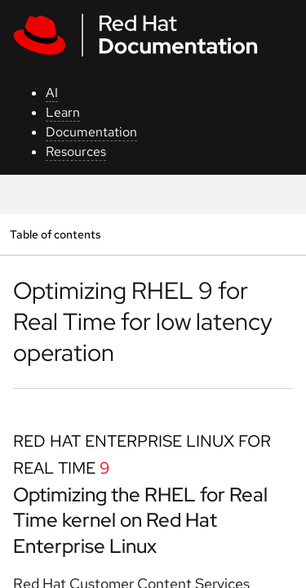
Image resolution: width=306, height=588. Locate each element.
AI (52, 92)
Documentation (91, 131)
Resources (76, 151)
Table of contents (55, 234)
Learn (63, 112)
